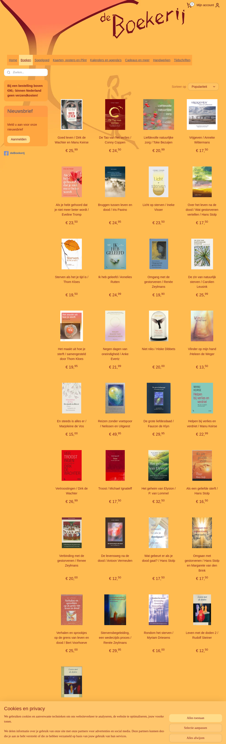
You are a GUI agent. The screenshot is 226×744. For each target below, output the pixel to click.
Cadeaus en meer (137, 60)
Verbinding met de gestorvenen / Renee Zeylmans (71, 560)
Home (13, 60)
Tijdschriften (182, 60)
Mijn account (208, 5)
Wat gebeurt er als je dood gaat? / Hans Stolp (158, 558)
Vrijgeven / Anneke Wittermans (202, 140)
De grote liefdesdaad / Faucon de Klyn (158, 423)
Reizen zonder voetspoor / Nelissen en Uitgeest (115, 423)
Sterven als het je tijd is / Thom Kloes (71, 279)
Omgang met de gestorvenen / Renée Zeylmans (158, 281)
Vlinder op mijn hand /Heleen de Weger (202, 351)
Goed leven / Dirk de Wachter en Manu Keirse (71, 140)
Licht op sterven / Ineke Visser (159, 207)
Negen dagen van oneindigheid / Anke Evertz (115, 354)
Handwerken (162, 60)
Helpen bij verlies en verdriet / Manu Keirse (202, 423)
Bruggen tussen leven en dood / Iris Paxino (115, 207)
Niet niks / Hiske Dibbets (158, 349)
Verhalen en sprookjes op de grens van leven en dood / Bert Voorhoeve (71, 637)
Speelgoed (42, 60)
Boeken (26, 60)
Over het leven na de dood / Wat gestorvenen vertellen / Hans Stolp (202, 209)
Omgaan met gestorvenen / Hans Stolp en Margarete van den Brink (202, 563)
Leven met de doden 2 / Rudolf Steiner (202, 635)
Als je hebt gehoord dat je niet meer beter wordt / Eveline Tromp (72, 209)
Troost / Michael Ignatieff (115, 488)
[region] (84, 726)
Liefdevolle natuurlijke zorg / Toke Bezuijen (158, 140)
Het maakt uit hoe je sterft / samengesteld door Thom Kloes (71, 354)
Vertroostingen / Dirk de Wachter (71, 491)
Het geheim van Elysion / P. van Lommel (158, 491)
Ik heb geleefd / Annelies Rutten (115, 279)
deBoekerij (14, 153)
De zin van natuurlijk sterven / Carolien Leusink (202, 281)
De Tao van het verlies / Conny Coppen (115, 140)
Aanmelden (18, 139)
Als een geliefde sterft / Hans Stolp (202, 491)
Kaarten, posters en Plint (69, 60)
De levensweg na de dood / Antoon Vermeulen (115, 558)
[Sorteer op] (203, 86)
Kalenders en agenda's (106, 60)
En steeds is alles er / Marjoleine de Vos (71, 423)
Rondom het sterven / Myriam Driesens (158, 635)
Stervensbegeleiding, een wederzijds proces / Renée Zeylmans (115, 637)
